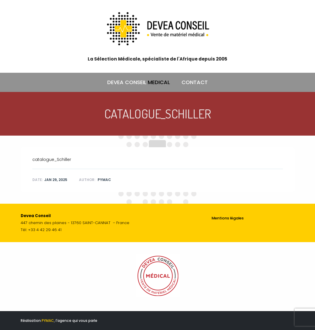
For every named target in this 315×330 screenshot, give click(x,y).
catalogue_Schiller (51, 159)
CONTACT (195, 82)
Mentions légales (228, 218)
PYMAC (48, 320)
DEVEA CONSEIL (138, 82)
